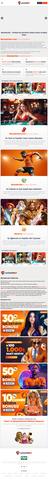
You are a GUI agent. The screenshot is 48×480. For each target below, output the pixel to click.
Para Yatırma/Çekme (18, 476)
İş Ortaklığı (21, 473)
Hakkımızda (9, 473)
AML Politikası (28, 473)
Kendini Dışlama (43, 473)
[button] (2, 18)
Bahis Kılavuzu (41, 476)
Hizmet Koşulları (35, 473)
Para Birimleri (26, 476)
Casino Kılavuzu (34, 476)
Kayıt (44, 3)
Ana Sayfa (3, 473)
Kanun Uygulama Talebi (8, 476)
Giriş (39, 3)
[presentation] (44, 90)
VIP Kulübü (15, 473)
